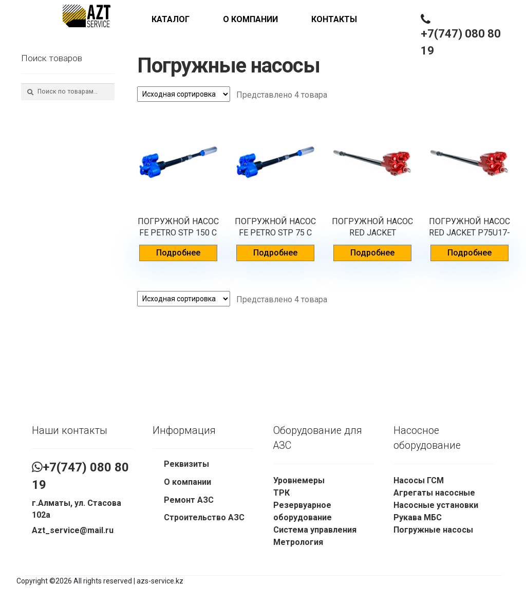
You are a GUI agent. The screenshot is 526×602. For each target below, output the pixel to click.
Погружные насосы (433, 530)
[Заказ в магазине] (183, 94)
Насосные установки (435, 505)
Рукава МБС (417, 517)
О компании (250, 19)
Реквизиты (186, 464)
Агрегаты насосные (434, 493)
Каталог (171, 19)
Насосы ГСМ (418, 480)
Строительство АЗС (204, 517)
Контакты (334, 19)
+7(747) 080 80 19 (461, 42)
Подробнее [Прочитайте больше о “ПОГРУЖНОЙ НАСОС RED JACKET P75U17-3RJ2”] (469, 253)
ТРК (281, 493)
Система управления (314, 530)
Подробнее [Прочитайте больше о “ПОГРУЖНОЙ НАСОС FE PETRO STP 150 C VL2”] (178, 253)
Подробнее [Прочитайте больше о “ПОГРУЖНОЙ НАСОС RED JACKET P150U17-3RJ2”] (372, 253)
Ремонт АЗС (189, 500)
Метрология (298, 542)
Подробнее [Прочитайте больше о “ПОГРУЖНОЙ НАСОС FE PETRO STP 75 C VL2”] (275, 253)
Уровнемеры (299, 480)
